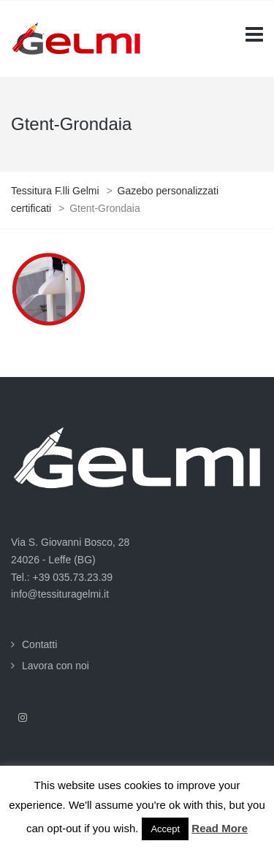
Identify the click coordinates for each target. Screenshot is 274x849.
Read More (219, 828)
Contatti (39, 644)
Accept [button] (165, 828)
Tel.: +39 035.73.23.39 (62, 577)
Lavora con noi (55, 665)
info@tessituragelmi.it (60, 594)
